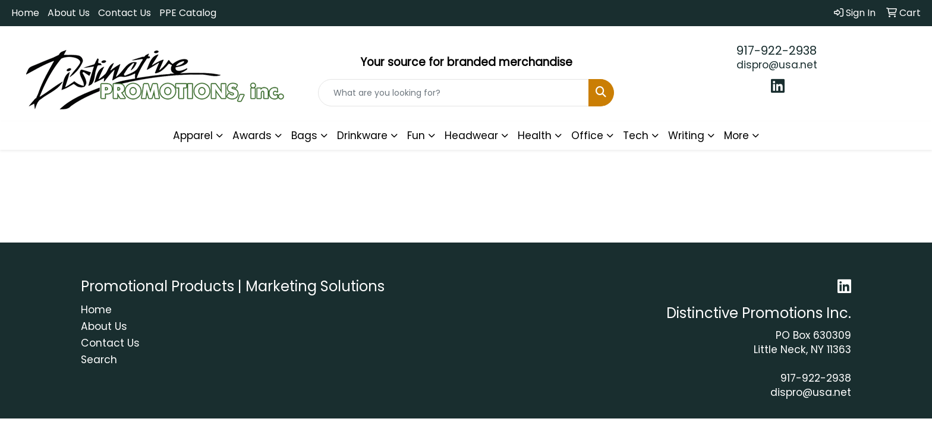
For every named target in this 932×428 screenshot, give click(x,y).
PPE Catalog (187, 13)
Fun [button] (416, 135)
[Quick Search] (454, 92)
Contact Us (124, 13)
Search (99, 360)
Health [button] (535, 135)
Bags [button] (304, 135)
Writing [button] (686, 135)
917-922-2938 (776, 50)
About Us (69, 13)
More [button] (736, 135)
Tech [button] (635, 135)
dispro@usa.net (776, 65)
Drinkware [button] (362, 135)
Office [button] (587, 135)
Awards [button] (252, 135)
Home (25, 13)
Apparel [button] (193, 135)
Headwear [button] (471, 135)
